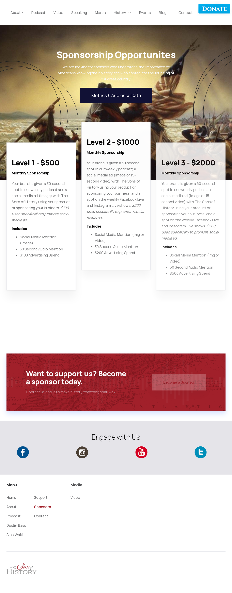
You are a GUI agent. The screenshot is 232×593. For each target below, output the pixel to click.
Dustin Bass (16, 525)
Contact (186, 12)
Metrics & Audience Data (116, 95)
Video (58, 12)
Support (40, 497)
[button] (16, 12)
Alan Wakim (16, 534)
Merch (100, 12)
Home (11, 497)
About (11, 506)
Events (145, 12)
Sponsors (42, 506)
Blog (162, 12)
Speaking (79, 12)
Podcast (38, 12)
